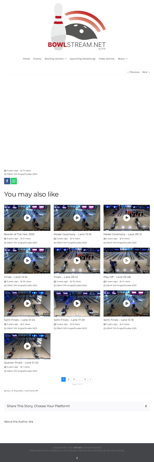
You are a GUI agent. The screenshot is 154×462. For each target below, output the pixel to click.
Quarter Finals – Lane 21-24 (21, 362)
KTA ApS (78, 447)
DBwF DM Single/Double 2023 (22, 174)
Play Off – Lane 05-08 (117, 277)
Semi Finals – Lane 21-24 (19, 319)
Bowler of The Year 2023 (19, 234)
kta (8, 391)
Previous (135, 72)
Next (145, 72)
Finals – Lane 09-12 (66, 277)
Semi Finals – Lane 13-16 (119, 319)
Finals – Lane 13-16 (15, 277)
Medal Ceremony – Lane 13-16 (72, 234)
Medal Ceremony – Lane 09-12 (123, 234)
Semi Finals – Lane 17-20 (69, 319)
